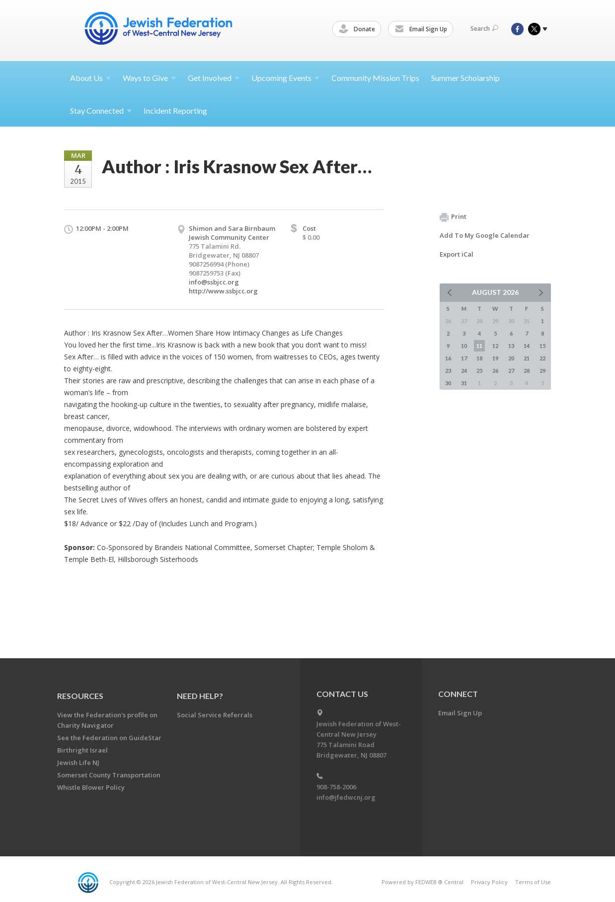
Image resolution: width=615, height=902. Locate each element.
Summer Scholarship (465, 77)
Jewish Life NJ (78, 762)
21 (527, 358)
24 (464, 370)
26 (495, 370)
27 (511, 370)
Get (213, 77)
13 (511, 346)
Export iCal (456, 254)
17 (464, 358)
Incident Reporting (175, 110)
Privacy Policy (489, 882)
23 (448, 370)
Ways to (149, 77)
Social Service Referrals (214, 714)
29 (542, 370)
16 (448, 358)
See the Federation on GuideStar (109, 737)
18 (479, 358)
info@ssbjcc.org (214, 282)
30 (448, 383)
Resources (80, 695)
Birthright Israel (82, 750)
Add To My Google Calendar (485, 235)
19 (495, 358)
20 (511, 358)
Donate (359, 29)
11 (479, 346)
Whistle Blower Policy (91, 787)
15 (542, 346)
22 (542, 358)
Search (484, 28)
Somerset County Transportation (108, 774)
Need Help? (200, 695)
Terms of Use (533, 882)
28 (527, 370)
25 (479, 370)
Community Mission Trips (375, 77)
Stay (101, 110)
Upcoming (285, 77)
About (90, 77)
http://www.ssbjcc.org (223, 290)
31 (464, 383)
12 (495, 346)
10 (464, 346)
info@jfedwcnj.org (346, 797)
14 (527, 346)
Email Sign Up (422, 29)
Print (453, 217)
